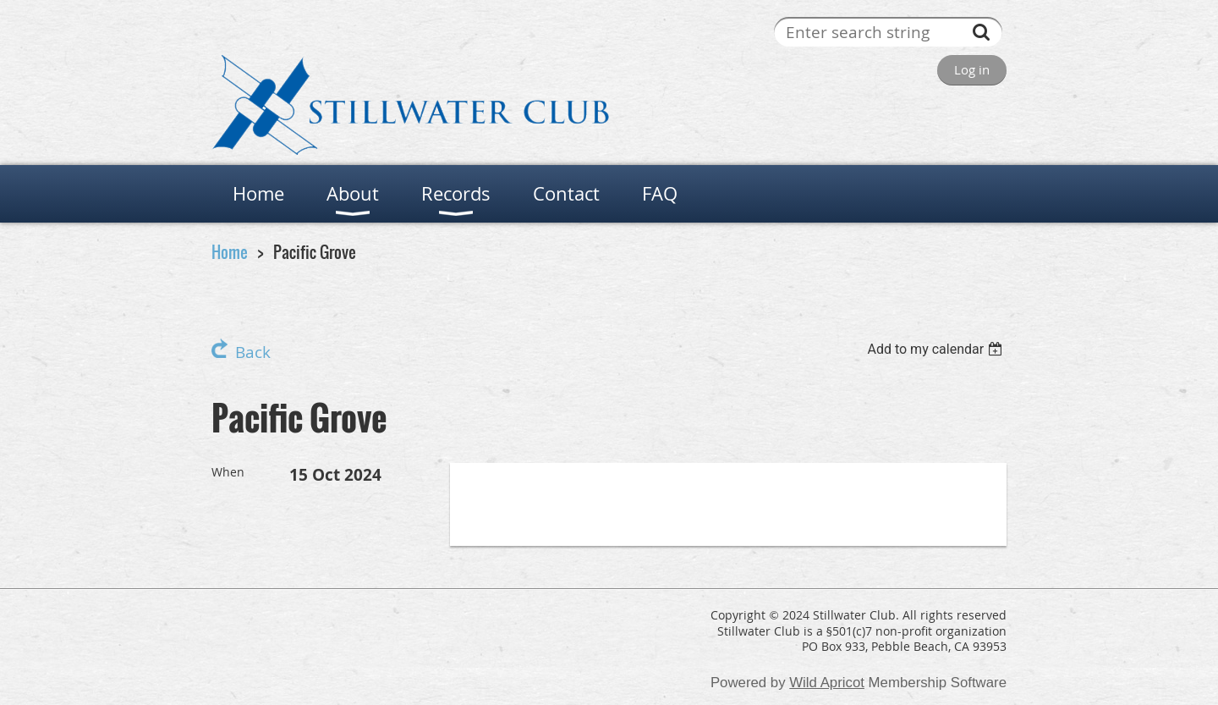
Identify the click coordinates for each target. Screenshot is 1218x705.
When (227, 472)
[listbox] (937, 349)
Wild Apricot (826, 683)
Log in (972, 69)
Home (229, 252)
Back (253, 352)
